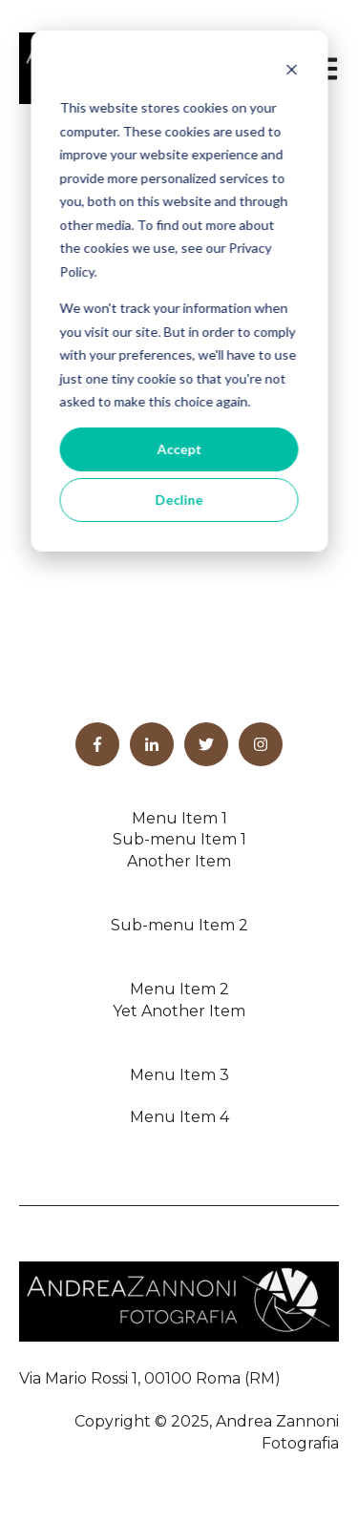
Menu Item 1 (179, 818)
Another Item (179, 861)
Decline (179, 499)
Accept (179, 449)
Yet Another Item (179, 1011)
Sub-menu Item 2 (179, 925)
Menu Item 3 (179, 1075)
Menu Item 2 (179, 989)
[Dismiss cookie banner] (291, 72)
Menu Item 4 (179, 1117)
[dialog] (179, 291)
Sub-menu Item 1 (179, 839)
